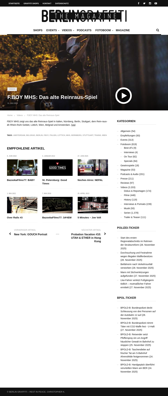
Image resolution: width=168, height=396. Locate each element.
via (73, 125)
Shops (37, 30)
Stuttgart (88, 135)
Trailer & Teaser (132, 217)
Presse (124, 178)
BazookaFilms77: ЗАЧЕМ (57, 217)
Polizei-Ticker (128, 227)
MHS (68, 135)
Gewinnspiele (127, 165)
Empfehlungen (127, 135)
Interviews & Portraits (135, 204)
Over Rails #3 (15, 217)
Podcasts (84, 30)
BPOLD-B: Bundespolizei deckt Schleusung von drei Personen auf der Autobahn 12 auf (138, 311)
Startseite (14, 3)
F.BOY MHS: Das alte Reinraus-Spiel (43, 115)
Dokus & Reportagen (134, 191)
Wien (104, 135)
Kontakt (47, 3)
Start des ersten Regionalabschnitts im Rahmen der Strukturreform (136, 241)
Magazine (123, 30)
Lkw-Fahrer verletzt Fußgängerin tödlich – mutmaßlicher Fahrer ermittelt (137, 284)
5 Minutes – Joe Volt (89, 217)
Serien (127, 212)
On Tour (128, 156)
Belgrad (30, 135)
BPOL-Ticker (126, 297)
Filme (126, 195)
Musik (127, 208)
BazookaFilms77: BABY (21, 180)
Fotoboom (103, 30)
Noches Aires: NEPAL (90, 180)
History (127, 199)
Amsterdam (19, 135)
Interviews (129, 152)
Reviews (124, 183)
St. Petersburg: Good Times (54, 182)
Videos (67, 30)
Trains (97, 135)
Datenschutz (62, 3)
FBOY (46, 135)
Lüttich (61, 135)
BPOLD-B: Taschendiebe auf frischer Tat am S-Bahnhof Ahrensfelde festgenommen (135, 353)
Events (52, 30)
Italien (52, 135)
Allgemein (125, 131)
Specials (128, 161)
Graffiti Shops (31, 3)
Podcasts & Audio (129, 174)
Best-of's (128, 148)
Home (10, 115)
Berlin (39, 135)
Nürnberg (76, 135)
